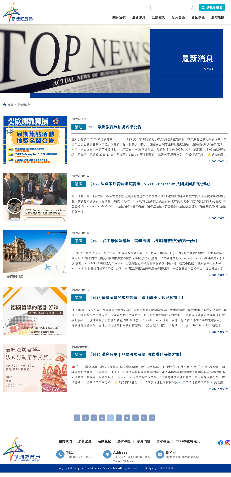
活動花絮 (158, 17)
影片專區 (178, 17)
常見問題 (143, 441)
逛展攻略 (218, 17)
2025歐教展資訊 (188, 441)
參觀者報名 (214, 7)
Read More (218, 161)
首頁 (10, 104)
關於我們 (119, 17)
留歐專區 (198, 17)
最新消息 (138, 17)
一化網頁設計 (165, 468)
